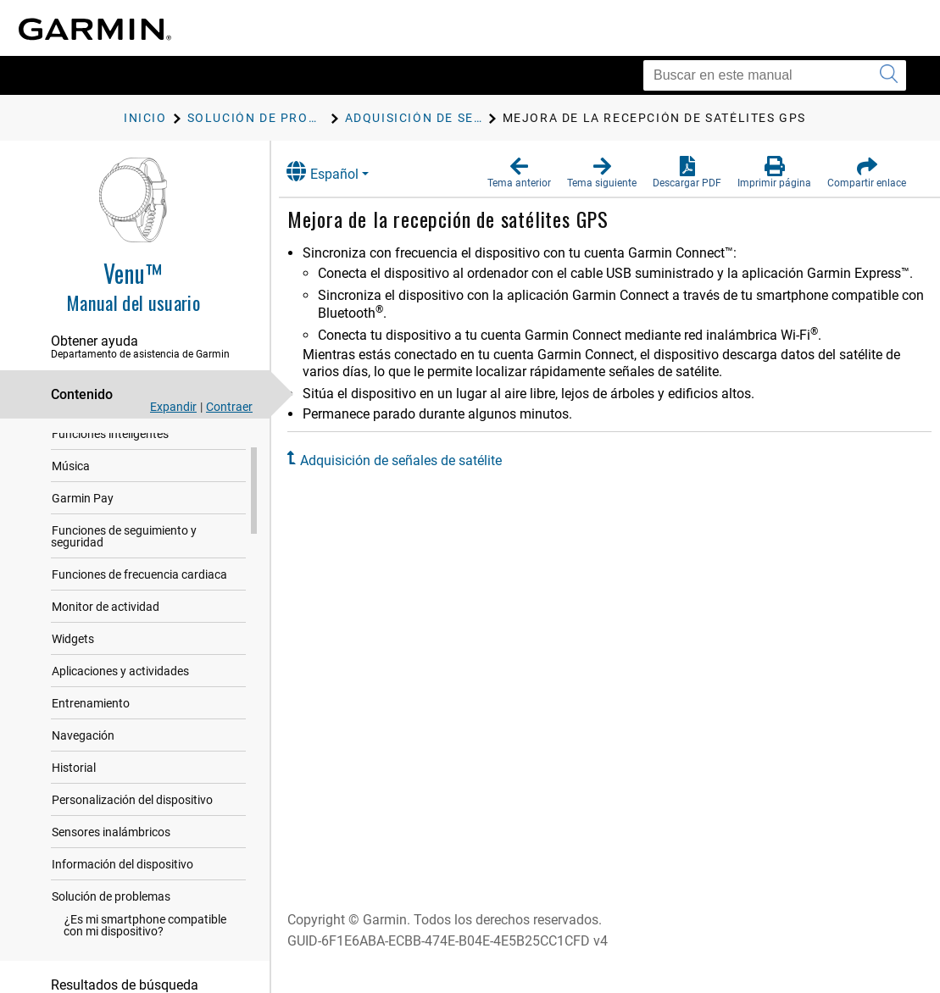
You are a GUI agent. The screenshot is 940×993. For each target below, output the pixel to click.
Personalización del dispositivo (132, 843)
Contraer (229, 406)
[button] (519, 173)
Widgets (73, 682)
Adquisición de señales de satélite (415, 460)
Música (71, 509)
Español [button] (337, 171)
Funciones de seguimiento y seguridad (124, 579)
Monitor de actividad (105, 650)
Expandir (173, 406)
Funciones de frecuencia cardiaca (139, 617)
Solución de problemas (111, 939)
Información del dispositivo (122, 907)
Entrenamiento (91, 746)
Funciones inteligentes (110, 477)
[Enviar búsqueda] (888, 75)
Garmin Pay (83, 541)
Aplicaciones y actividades (120, 714)
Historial (74, 811)
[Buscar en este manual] (774, 75)
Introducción (85, 445)
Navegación (83, 778)
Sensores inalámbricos (111, 875)
